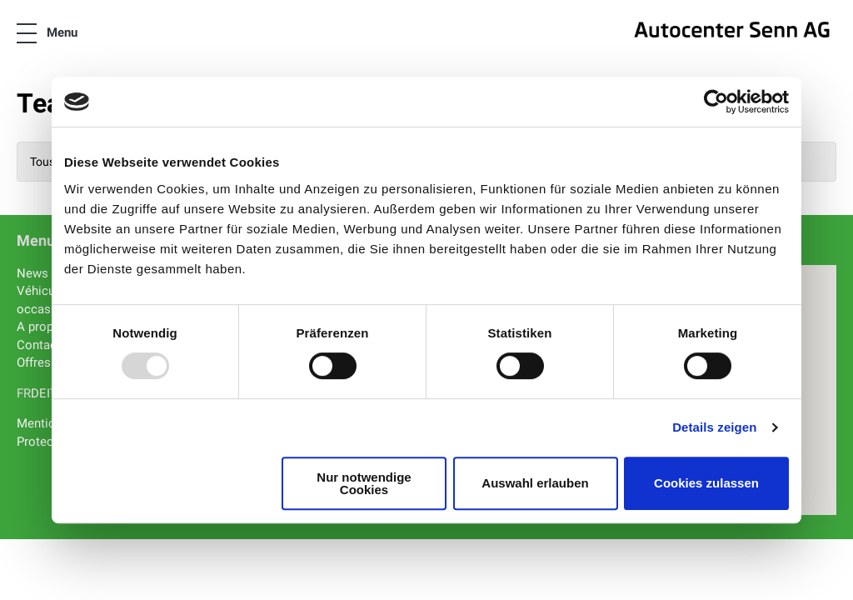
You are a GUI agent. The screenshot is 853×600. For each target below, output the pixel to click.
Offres (34, 362)
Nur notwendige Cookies (364, 483)
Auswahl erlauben (534, 483)
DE (39, 393)
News (32, 273)
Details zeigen (714, 427)
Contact (39, 345)
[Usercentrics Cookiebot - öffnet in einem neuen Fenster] (716, 101)
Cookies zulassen (706, 483)
